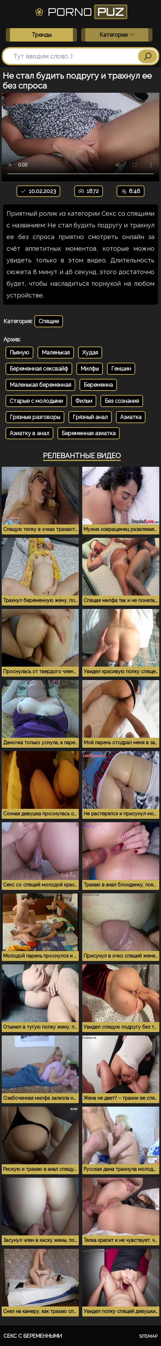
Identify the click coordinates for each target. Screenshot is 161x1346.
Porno (80, 11)
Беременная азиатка (89, 433)
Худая (90, 352)
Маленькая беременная (40, 385)
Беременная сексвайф (39, 368)
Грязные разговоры (35, 417)
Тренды (42, 35)
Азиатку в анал (29, 433)
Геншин (121, 368)
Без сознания (122, 401)
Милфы (89, 368)
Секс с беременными (32, 1336)
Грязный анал (90, 417)
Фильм (83, 401)
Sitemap (148, 1336)
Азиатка (130, 417)
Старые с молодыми (36, 401)
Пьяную (19, 352)
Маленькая (56, 352)
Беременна (98, 385)
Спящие (49, 321)
